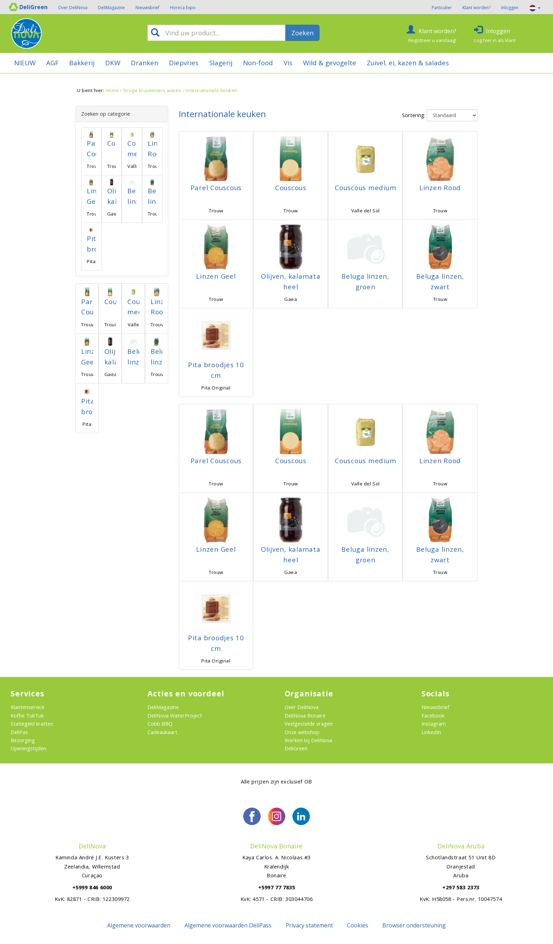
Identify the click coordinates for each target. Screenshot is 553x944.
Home (112, 90)
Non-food (258, 62)
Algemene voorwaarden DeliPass (228, 925)
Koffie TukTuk (27, 715)
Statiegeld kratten (32, 723)
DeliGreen (296, 748)
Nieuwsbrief (147, 8)
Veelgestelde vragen (309, 723)
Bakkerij (82, 62)
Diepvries (184, 62)
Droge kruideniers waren (152, 90)
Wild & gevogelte (329, 62)
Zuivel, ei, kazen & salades (408, 62)
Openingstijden (28, 748)
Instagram (433, 723)
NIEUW (25, 62)
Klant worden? (476, 8)
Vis (288, 62)
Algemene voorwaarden (138, 925)
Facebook (432, 715)
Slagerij (220, 62)
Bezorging (23, 740)
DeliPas (19, 732)
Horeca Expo (183, 8)
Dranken (144, 62)
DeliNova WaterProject (174, 715)
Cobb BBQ (159, 723)
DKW (112, 62)
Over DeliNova (72, 8)
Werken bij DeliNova (308, 740)
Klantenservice (27, 706)
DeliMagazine (111, 8)
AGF (52, 62)
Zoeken (302, 33)
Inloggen (509, 8)
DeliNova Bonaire (305, 715)
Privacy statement (309, 925)
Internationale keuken (212, 90)
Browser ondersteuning (414, 925)
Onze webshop (302, 732)
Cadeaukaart (162, 732)
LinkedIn (431, 732)
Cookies (357, 925)
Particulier (442, 8)
